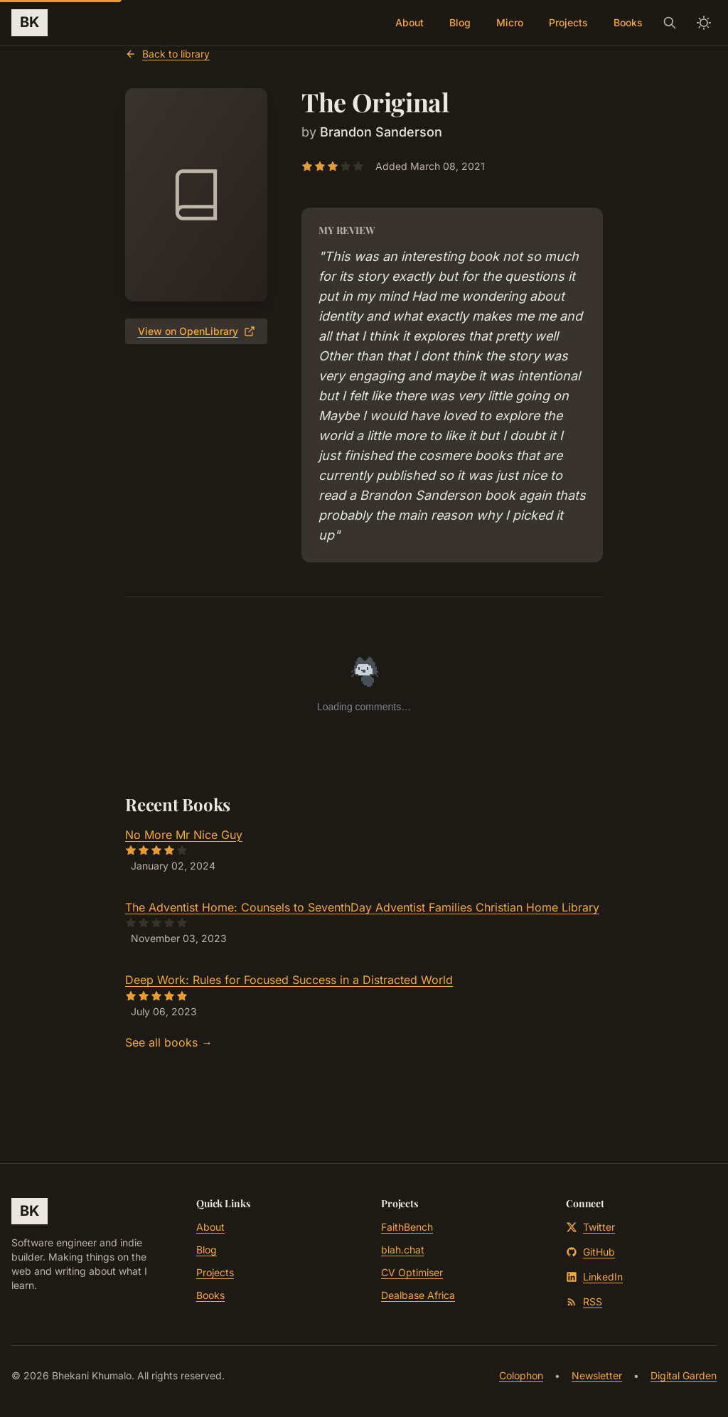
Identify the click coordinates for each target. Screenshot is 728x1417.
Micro (509, 22)
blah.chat (402, 1250)
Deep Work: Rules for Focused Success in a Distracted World (289, 980)
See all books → (169, 1042)
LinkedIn (594, 1277)
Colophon (521, 1375)
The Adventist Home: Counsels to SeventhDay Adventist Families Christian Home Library (362, 907)
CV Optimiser (412, 1272)
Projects (568, 22)
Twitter (590, 1227)
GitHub (590, 1252)
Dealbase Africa (418, 1295)
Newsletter (597, 1375)
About (409, 22)
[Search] (669, 23)
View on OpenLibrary (196, 331)
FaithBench (407, 1227)
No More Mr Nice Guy (183, 835)
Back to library (167, 54)
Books (628, 22)
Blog (460, 22)
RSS (584, 1301)
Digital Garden (684, 1375)
